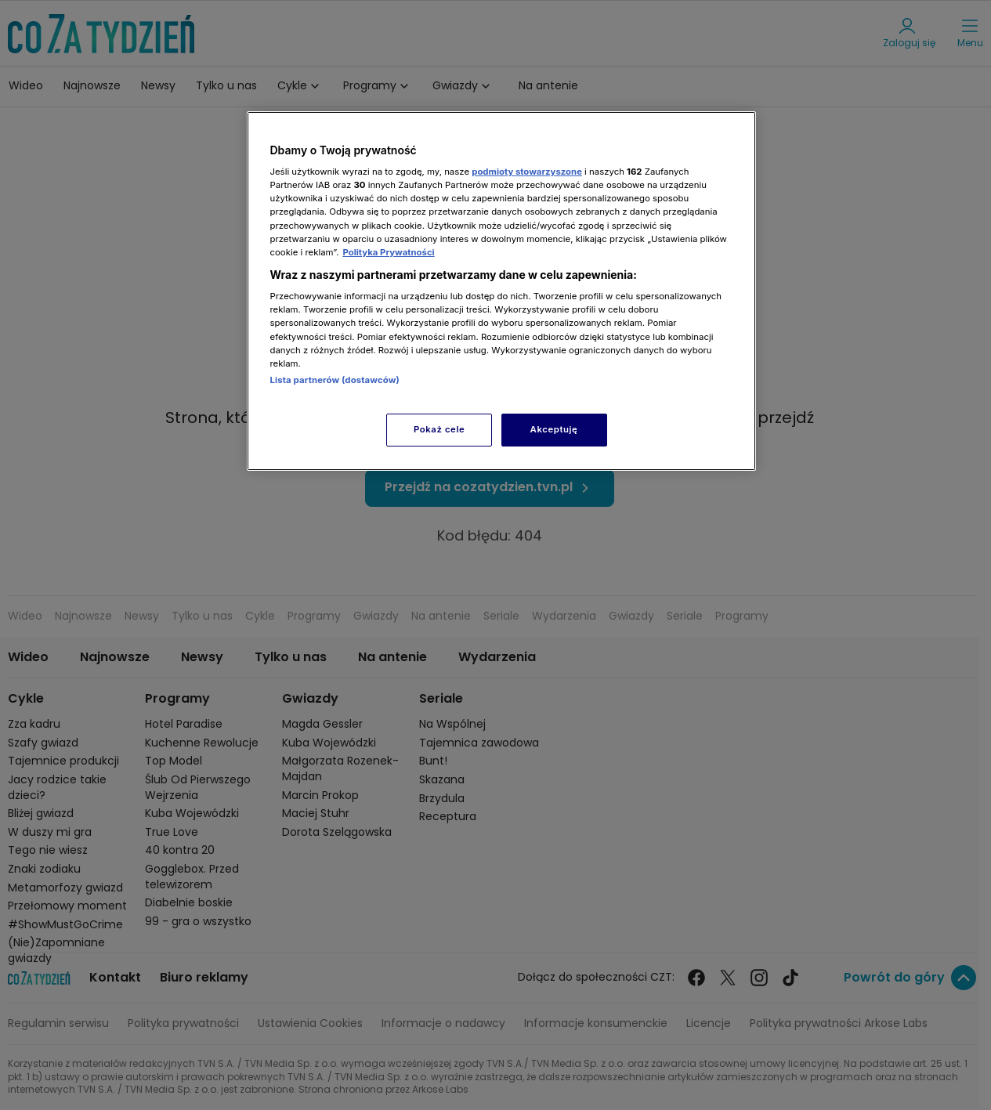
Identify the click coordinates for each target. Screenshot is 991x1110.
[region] (501, 291)
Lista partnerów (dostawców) (335, 379)
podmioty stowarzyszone (527, 171)
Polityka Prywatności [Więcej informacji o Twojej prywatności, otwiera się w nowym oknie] (388, 252)
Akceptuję (554, 429)
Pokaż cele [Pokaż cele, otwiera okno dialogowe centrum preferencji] (439, 429)
